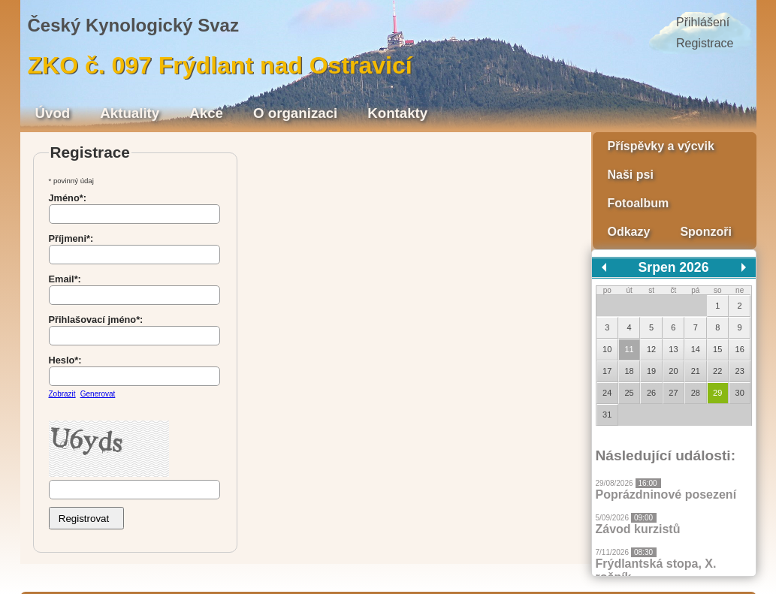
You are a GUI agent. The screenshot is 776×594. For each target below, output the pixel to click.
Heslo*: (65, 360)
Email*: (65, 279)
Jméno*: (68, 198)
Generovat (98, 394)
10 (606, 349)
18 (628, 370)
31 (606, 414)
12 (651, 349)
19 (651, 370)
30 (739, 392)
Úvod (53, 113)
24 (606, 392)
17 (606, 370)
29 (717, 392)
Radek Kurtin (282, 574)
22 (717, 370)
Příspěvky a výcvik (661, 146)
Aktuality (129, 113)
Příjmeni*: (71, 238)
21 (695, 370)
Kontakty (397, 113)
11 (628, 349)
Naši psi (631, 174)
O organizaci (295, 113)
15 (717, 349)
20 (673, 370)
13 (673, 349)
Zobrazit (62, 394)
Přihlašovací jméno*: (96, 319)
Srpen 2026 (674, 267)
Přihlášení (702, 22)
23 (739, 370)
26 (651, 392)
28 (695, 392)
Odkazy (629, 231)
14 (695, 349)
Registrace (704, 43)
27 (673, 392)
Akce (206, 113)
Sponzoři (705, 231)
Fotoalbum (638, 203)
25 (628, 392)
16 (739, 349)
